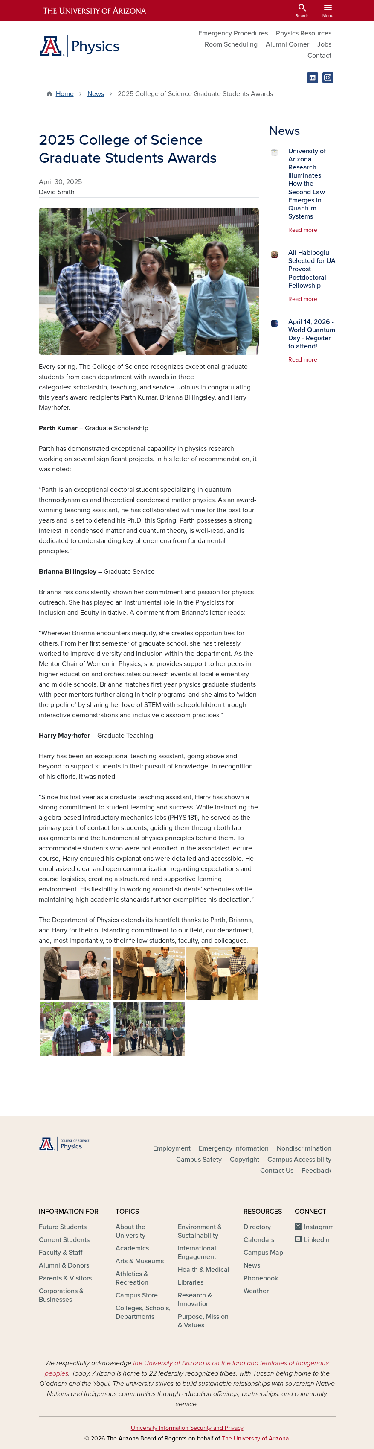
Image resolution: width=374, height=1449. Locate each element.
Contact (319, 55)
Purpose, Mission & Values (203, 1320)
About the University (130, 1231)
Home (65, 94)
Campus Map (263, 1252)
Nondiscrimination (304, 1148)
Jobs (324, 44)
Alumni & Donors (64, 1265)
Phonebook (261, 1278)
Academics (132, 1248)
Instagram (319, 1227)
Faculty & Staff (60, 1252)
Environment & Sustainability (200, 1231)
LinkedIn (317, 1240)
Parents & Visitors (65, 1278)
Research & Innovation (195, 1299)
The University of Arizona (255, 1438)
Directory (257, 1227)
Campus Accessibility (299, 1159)
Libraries (190, 1282)
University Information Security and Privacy (187, 1427)
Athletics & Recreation (132, 1278)
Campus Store (137, 1295)
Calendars (259, 1240)
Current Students (64, 1240)
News (95, 94)
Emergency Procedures (233, 33)
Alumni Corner (287, 44)
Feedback (316, 1170)
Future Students (63, 1227)
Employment (172, 1148)
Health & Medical (203, 1269)
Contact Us (276, 1170)
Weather (256, 1291)
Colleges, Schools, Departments (143, 1312)
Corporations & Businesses (61, 1295)
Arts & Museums (140, 1261)
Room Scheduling (231, 44)
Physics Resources (303, 33)
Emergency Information (234, 1148)
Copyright (244, 1159)
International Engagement (197, 1252)
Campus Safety (199, 1159)
